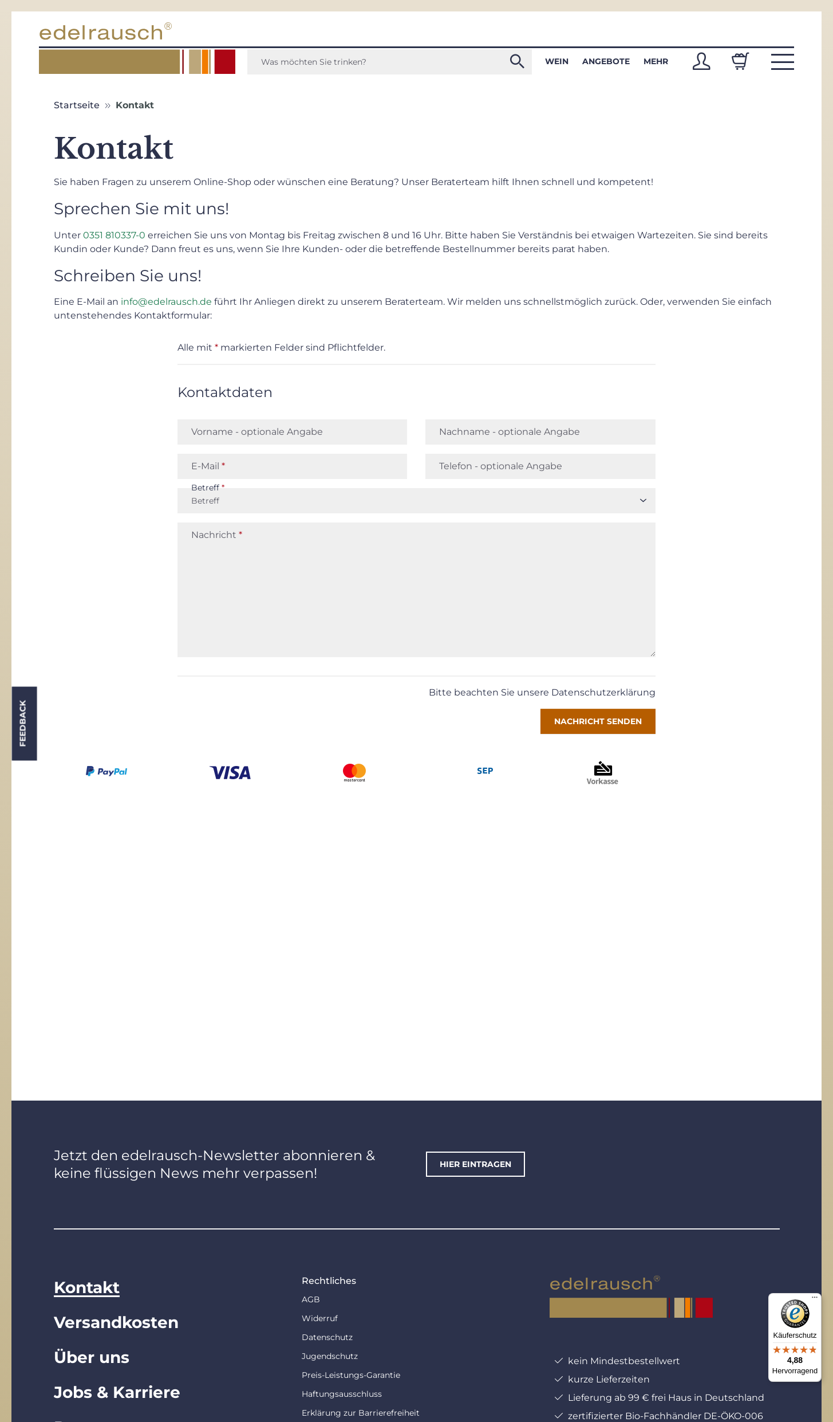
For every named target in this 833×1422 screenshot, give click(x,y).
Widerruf (320, 1318)
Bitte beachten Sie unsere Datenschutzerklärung (542, 692)
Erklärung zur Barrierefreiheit (361, 1413)
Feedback (22, 724)
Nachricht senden (598, 721)
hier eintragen (475, 1164)
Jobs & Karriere (117, 1392)
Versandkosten (116, 1322)
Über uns (91, 1357)
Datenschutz (327, 1337)
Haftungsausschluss (342, 1394)
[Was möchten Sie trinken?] (389, 61)
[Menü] (815, 1300)
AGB (311, 1299)
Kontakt (87, 1287)
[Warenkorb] (740, 61)
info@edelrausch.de (166, 301)
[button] (701, 61)
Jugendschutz (330, 1356)
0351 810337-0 (114, 235)
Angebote (606, 61)
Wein (557, 61)
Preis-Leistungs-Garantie (351, 1375)
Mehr (655, 61)
